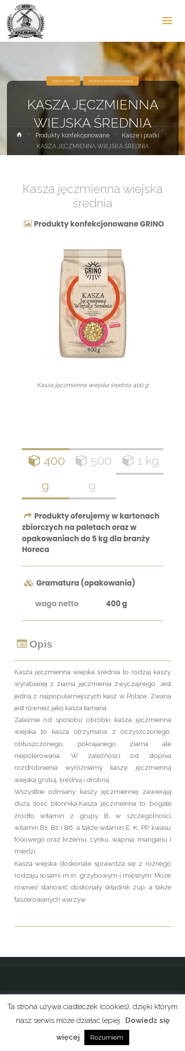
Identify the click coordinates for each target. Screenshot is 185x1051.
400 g (45, 472)
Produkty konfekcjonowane (111, 80)
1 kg (139, 460)
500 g (92, 472)
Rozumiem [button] (106, 1037)
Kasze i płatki (63, 80)
